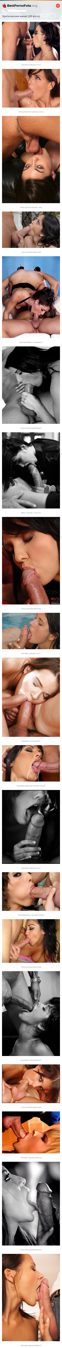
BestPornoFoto (22, 6)
